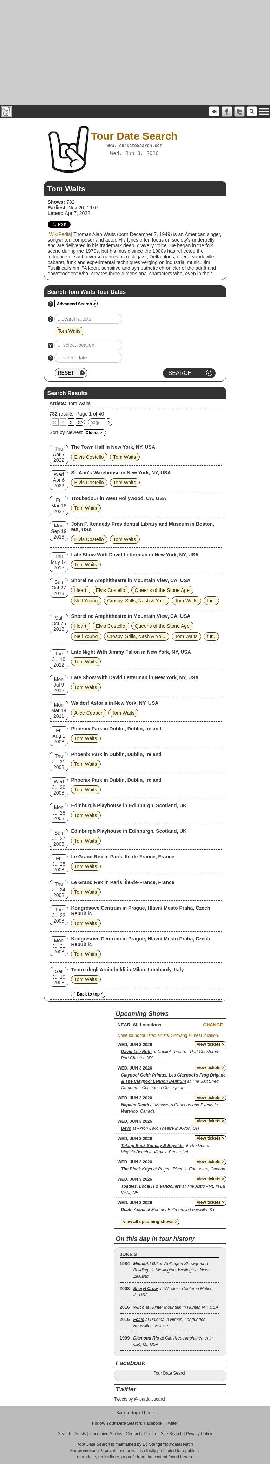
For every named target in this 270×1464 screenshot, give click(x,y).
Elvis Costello (89, 457)
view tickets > (210, 1044)
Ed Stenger (153, 1444)
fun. (211, 600)
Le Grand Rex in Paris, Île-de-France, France (122, 856)
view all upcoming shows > (150, 1221)
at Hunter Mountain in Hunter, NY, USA (175, 1307)
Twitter (172, 1423)
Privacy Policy (199, 1433)
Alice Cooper (88, 713)
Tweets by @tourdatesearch (140, 1399)
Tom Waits (79, 403)
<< (54, 422)
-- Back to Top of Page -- (135, 1412)
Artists (80, 1433)
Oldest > (93, 432)
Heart (80, 590)
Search (64, 1433)
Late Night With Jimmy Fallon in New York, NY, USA (131, 652)
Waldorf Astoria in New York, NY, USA (114, 703)
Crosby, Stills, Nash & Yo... (136, 600)
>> (80, 422)
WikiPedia (60, 234)
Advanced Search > (76, 304)
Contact (133, 1433)
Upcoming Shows (106, 1433)
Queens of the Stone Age (161, 590)
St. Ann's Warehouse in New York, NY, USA (121, 472)
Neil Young (86, 600)
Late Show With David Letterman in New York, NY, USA (134, 555)
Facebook (153, 1423)
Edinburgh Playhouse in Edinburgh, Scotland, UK (128, 805)
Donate (150, 1433)
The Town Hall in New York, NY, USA (113, 447)
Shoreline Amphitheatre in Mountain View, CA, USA (130, 580)
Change (213, 1024)
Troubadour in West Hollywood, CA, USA (118, 498)
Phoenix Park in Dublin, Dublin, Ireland (116, 728)
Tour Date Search (170, 1373)
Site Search (172, 1433)
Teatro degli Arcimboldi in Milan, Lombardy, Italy (127, 969)
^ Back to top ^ (88, 994)
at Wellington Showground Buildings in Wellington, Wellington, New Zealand (170, 1270)
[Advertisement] (135, 53)
